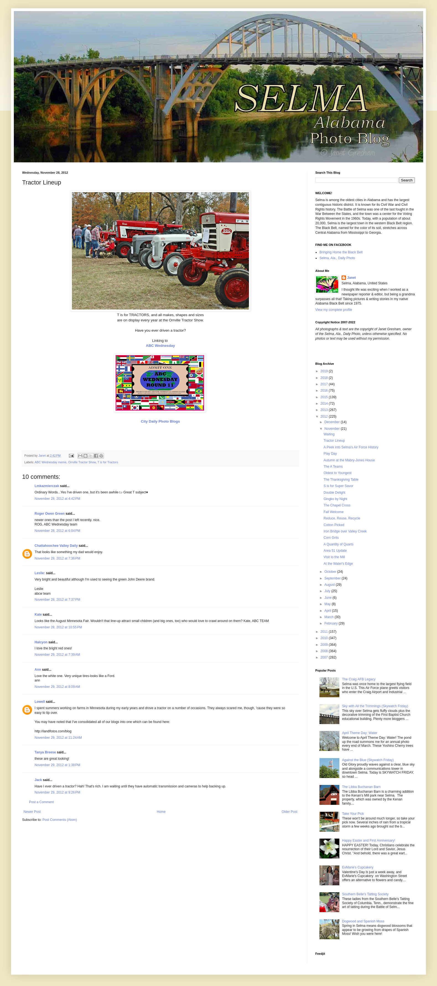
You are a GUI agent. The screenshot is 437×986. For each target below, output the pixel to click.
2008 (325, 651)
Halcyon (41, 642)
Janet (351, 278)
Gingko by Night (335, 499)
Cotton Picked (334, 525)
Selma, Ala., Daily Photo (337, 258)
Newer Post (32, 812)
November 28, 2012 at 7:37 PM (57, 600)
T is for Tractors (107, 462)
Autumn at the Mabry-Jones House (349, 460)
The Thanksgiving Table (341, 480)
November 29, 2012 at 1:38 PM (57, 765)
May (328, 604)
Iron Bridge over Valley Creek (345, 531)
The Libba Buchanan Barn (361, 787)
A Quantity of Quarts (338, 544)
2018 (325, 378)
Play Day (330, 454)
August (330, 585)
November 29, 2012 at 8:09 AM (57, 687)
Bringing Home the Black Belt (341, 252)
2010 (325, 638)
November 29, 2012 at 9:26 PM (57, 792)
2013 (325, 410)
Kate (38, 614)
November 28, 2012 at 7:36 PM (57, 558)
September (333, 578)
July (327, 591)
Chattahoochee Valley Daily (56, 546)
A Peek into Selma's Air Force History (351, 447)
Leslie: (40, 573)
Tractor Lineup (334, 441)
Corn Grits (331, 538)
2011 (325, 632)
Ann (38, 670)
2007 (325, 657)
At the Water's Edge (338, 564)
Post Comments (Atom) (59, 820)
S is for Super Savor (338, 486)
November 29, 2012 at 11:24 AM (58, 738)
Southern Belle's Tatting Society (365, 894)
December (332, 422)
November (332, 429)
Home (161, 812)
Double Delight (334, 493)
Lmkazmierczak (47, 486)
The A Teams (333, 467)
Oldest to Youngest (338, 473)
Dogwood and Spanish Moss (363, 921)
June (328, 598)
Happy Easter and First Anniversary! (368, 840)
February (331, 623)
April (328, 611)
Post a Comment (41, 802)
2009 (325, 645)
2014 (325, 403)
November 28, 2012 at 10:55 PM (58, 627)
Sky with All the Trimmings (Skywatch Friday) (375, 706)
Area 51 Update (335, 551)
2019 (325, 371)
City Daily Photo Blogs (160, 421)
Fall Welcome (334, 512)
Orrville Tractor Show (82, 462)
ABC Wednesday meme (50, 462)
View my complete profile (333, 310)
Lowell (40, 702)
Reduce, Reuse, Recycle (342, 518)
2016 (325, 390)
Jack (38, 780)
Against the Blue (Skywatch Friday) (368, 760)
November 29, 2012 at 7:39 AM (57, 655)
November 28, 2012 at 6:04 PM (57, 531)
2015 (325, 397)
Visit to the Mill (334, 557)
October (330, 572)
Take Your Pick (353, 814)
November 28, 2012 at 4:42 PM (57, 499)
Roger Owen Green (50, 514)
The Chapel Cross (337, 505)
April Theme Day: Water (359, 733)
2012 (325, 416)
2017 (325, 384)
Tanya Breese (45, 752)
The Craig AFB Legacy (359, 679)
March (329, 617)
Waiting (329, 434)
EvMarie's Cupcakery (357, 867)
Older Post (289, 812)
